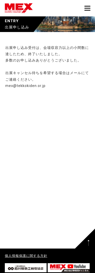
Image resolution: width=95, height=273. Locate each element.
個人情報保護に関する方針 (26, 256)
